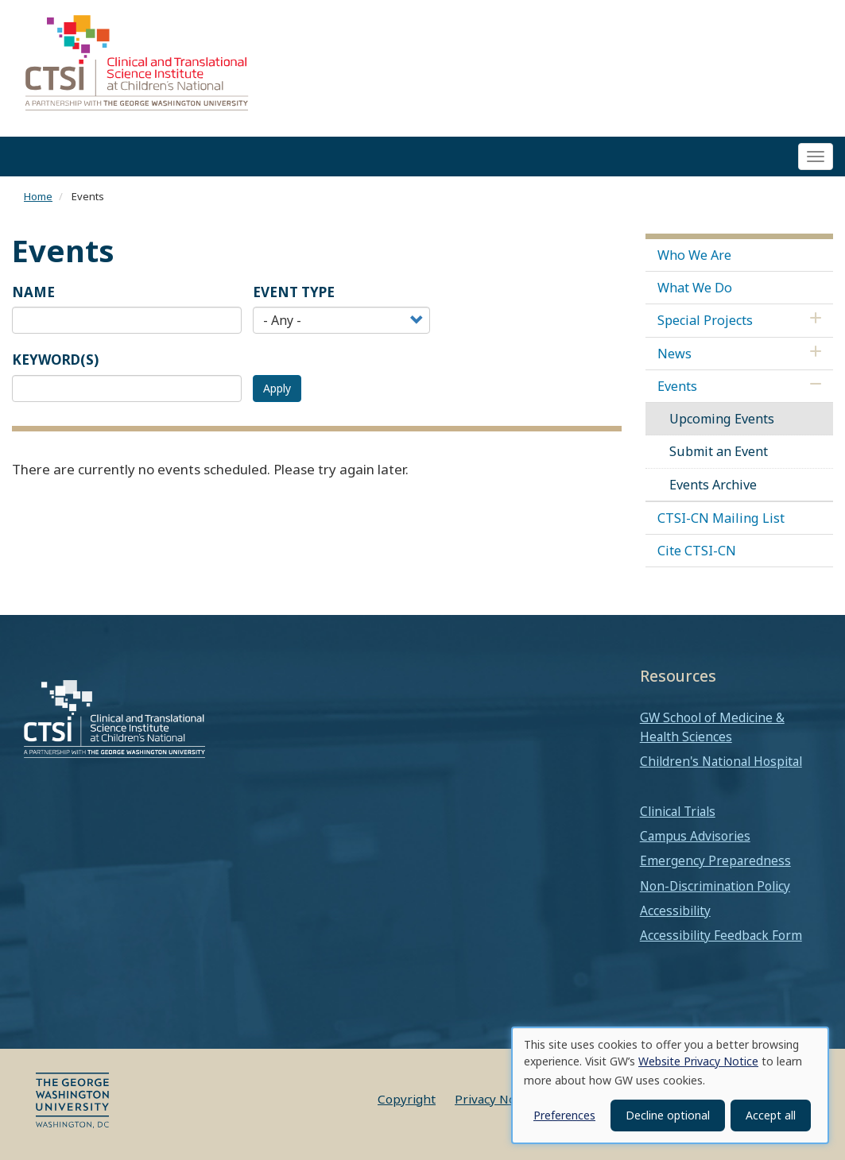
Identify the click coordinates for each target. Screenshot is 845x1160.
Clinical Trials (677, 811)
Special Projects (705, 321)
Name (33, 292)
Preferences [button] (564, 1115)
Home (38, 197)
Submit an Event (718, 452)
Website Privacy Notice (698, 1061)
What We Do (694, 287)
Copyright (407, 1099)
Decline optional (668, 1115)
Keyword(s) (55, 360)
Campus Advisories (695, 836)
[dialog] (670, 1085)
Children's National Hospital (721, 762)
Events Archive (713, 484)
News (674, 353)
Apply (277, 388)
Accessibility (675, 910)
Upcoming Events (721, 418)
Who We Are (694, 255)
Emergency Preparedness (715, 861)
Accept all (771, 1115)
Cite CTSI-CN (696, 550)
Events (677, 386)
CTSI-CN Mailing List (721, 518)
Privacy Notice (496, 1099)
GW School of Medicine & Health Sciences (712, 727)
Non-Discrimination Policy (715, 886)
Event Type (294, 292)
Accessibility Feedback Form (721, 935)
